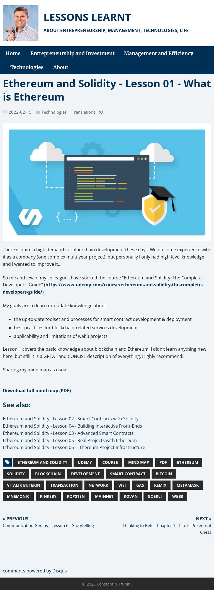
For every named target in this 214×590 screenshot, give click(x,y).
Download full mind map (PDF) (37, 390)
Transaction (64, 485)
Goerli (155, 496)
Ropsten (76, 496)
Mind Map (138, 462)
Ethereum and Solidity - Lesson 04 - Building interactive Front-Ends (72, 426)
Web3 (177, 496)
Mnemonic (18, 496)
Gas (140, 485)
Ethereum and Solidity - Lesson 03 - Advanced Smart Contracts (68, 433)
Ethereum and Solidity (42, 462)
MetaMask (188, 485)
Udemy (85, 462)
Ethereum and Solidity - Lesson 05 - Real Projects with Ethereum (70, 440)
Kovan (131, 496)
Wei (122, 485)
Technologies (54, 112)
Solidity (16, 473)
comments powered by (35, 571)
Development (85, 473)
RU (100, 112)
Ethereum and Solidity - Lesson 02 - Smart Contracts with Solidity (70, 419)
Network (98, 485)
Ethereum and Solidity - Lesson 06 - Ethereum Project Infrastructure (74, 447)
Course (110, 462)
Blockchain (48, 473)
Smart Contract (127, 473)
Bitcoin (164, 473)
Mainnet (104, 496)
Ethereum (187, 462)
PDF (163, 462)
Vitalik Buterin (23, 485)
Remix (160, 485)
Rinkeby (48, 496)
